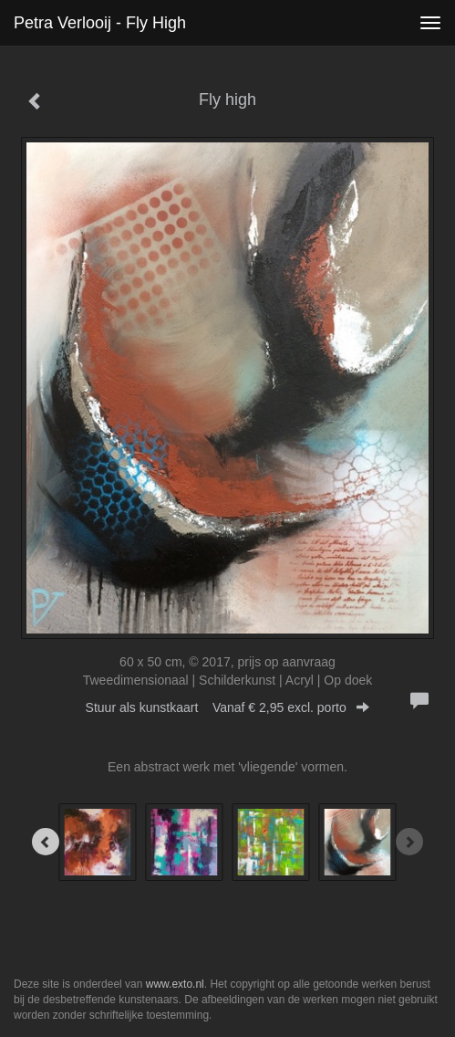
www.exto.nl (175, 984)
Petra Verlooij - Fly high (100, 23)
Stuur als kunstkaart (228, 707)
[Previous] (45, 841)
